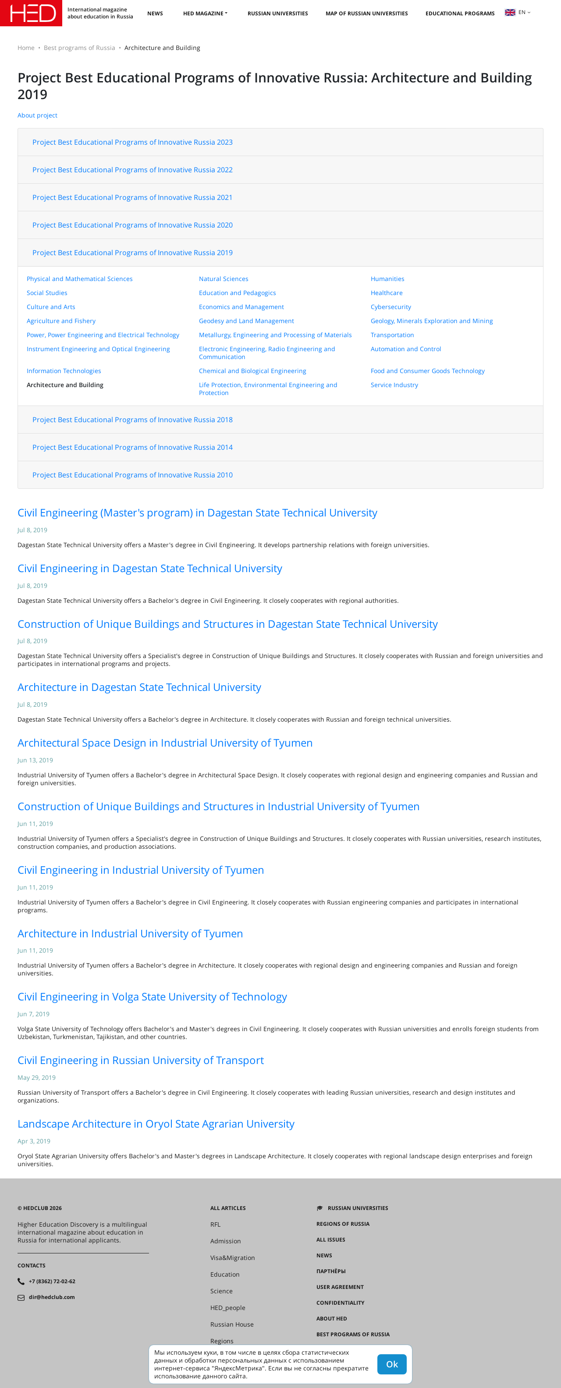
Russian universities (278, 13)
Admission (225, 1241)
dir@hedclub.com (52, 1297)
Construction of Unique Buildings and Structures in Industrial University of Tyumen (219, 806)
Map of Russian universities (367, 13)
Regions (222, 1341)
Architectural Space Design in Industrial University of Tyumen (165, 742)
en (514, 12)
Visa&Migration (232, 1258)
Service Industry (394, 385)
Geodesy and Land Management (246, 321)
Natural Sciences (224, 278)
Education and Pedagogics (237, 292)
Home (26, 47)
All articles (228, 1208)
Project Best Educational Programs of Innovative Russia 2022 (132, 169)
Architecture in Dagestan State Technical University (139, 687)
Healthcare (387, 292)
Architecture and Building (65, 385)
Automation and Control (406, 349)
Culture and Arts (51, 307)
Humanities (388, 278)
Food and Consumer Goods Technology (428, 371)
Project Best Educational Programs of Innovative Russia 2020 (132, 225)
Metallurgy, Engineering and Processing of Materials (275, 335)
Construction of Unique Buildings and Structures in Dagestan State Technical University (228, 623)
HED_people (227, 1308)
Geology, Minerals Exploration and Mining (432, 321)
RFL (215, 1224)
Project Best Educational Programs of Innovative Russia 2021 (132, 197)
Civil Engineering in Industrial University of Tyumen (141, 869)
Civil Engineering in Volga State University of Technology (152, 996)
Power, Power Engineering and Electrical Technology (103, 335)
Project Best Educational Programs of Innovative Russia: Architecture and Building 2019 (275, 85)
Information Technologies (64, 371)
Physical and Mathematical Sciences (80, 278)
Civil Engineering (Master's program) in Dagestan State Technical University (197, 512)
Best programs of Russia (79, 47)
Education (225, 1274)
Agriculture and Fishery (61, 321)
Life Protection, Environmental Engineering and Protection (268, 389)
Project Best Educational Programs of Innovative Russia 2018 (132, 419)
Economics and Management (241, 307)
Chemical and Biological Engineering (252, 371)
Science (221, 1291)
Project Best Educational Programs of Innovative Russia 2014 (132, 447)
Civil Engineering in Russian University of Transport (141, 1060)
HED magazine (203, 13)
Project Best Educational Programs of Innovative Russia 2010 (132, 475)
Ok (392, 1364)
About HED (331, 1318)
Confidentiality (340, 1302)
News (155, 13)
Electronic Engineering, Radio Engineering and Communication (267, 353)
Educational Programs (460, 13)
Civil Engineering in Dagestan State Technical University (150, 568)
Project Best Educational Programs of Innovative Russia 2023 (132, 142)
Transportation (392, 335)
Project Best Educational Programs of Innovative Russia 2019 (132, 252)
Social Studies (47, 292)
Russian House (232, 1324)
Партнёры (331, 1271)
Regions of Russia (342, 1224)
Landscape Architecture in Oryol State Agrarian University (156, 1123)
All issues (330, 1239)
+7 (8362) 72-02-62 (52, 1281)
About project (37, 115)
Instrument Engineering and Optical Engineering (98, 349)
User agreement (340, 1287)
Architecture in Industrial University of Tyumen (130, 933)
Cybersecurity (391, 307)
